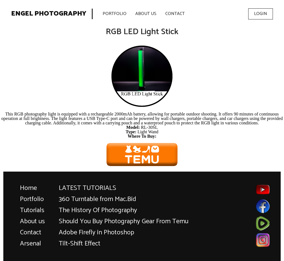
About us (32, 221)
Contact (175, 13)
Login (260, 13)
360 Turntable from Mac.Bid (97, 199)
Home (28, 188)
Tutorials (32, 210)
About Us (145, 13)
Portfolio (114, 13)
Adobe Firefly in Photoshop (96, 232)
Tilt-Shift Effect (79, 243)
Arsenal (30, 243)
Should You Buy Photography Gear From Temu (123, 221)
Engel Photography (48, 14)
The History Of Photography (98, 210)
